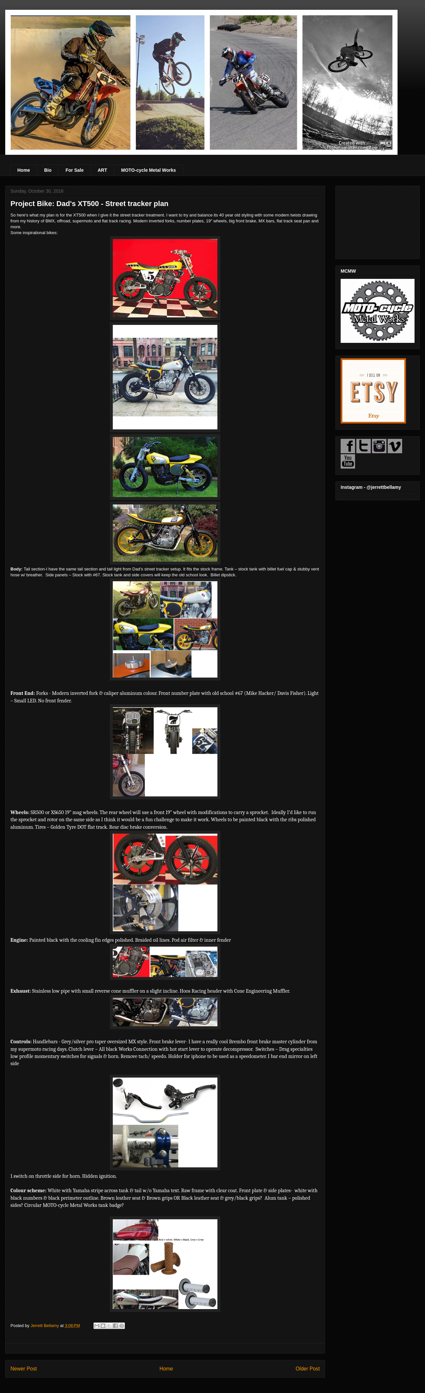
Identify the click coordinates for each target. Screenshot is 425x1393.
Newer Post (23, 1368)
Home (23, 170)
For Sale (74, 170)
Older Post (308, 1368)
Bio (48, 170)
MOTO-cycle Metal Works (148, 170)
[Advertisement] (378, 221)
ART (102, 170)
